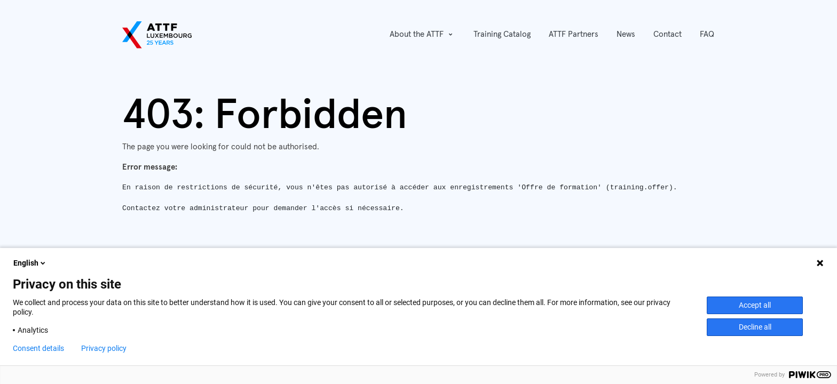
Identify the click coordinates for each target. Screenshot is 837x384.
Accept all (755, 305)
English (30, 263)
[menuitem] (502, 35)
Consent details (38, 348)
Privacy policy (104, 348)
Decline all (755, 327)
